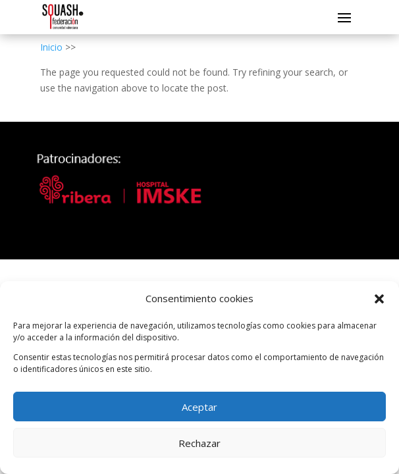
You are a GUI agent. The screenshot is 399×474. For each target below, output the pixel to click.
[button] (379, 298)
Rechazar (199, 443)
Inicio (51, 47)
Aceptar (199, 406)
